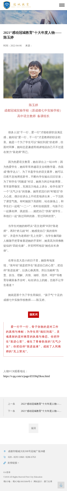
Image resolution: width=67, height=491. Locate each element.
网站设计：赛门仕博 (43, 481)
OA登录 (6, 472)
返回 (33, 428)
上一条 (36, 404)
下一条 (36, 411)
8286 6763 (31, 457)
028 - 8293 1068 (16, 457)
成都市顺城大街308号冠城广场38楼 (26, 451)
